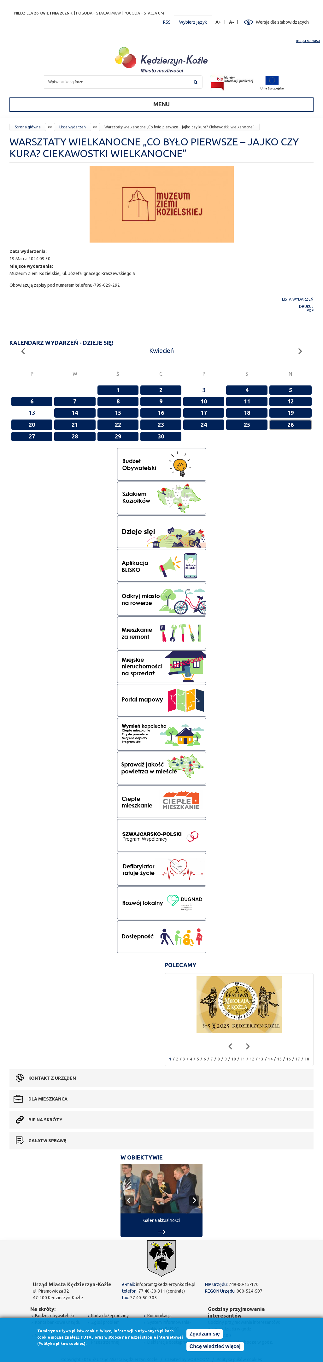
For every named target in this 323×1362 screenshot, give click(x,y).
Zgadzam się (205, 1334)
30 (161, 436)
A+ (218, 22)
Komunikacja (159, 1315)
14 (75, 412)
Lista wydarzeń (72, 127)
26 (290, 424)
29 (118, 436)
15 (118, 412)
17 (204, 412)
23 (161, 424)
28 (75, 436)
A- (231, 22)
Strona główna (28, 127)
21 (75, 424)
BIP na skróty (45, 1119)
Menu (161, 104)
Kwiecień (161, 350)
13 (261, 1059)
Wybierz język (193, 22)
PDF (310, 310)
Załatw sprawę (47, 1140)
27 (32, 436)
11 (247, 401)
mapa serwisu (308, 40)
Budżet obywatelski (54, 1315)
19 (290, 412)
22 (118, 424)
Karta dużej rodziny (110, 1315)
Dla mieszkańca (48, 1098)
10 (204, 401)
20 (32, 424)
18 (247, 412)
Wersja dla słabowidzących (282, 22)
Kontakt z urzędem (52, 1078)
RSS (167, 22)
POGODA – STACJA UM (144, 13)
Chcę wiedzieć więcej (215, 1347)
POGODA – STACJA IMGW (98, 13)
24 (204, 424)
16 (161, 412)
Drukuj (306, 306)
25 (247, 424)
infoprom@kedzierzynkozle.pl (166, 1284)
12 (290, 401)
